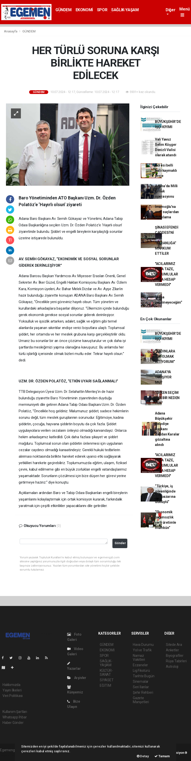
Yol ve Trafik (142, 650)
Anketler (172, 650)
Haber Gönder (13, 723)
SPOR (102, 9)
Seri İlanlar (141, 687)
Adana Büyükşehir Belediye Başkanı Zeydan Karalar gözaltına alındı (167, 429)
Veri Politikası (12, 696)
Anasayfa (11, 31)
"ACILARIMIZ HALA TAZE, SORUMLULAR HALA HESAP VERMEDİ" (166, 274)
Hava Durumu (143, 645)
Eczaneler (140, 665)
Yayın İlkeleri (11, 690)
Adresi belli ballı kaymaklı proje (166, 170)
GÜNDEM (63, 9)
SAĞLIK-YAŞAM (125, 9)
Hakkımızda (11, 685)
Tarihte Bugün (143, 676)
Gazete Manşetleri (141, 700)
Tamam (162, 756)
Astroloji (172, 667)
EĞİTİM (105, 685)
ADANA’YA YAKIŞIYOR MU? (163, 377)
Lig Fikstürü (141, 671)
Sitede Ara (174, 645)
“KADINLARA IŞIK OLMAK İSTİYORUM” (165, 356)
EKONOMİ (84, 9)
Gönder (120, 543)
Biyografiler (175, 656)
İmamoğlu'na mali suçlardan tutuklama (167, 212)
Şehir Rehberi (143, 692)
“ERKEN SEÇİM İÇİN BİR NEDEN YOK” (167, 398)
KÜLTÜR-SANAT (106, 672)
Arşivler (76, 678)
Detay (143, 756)
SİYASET (107, 680)
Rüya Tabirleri (176, 661)
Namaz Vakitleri (139, 658)
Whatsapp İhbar (14, 717)
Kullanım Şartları (14, 712)
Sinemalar (140, 681)
